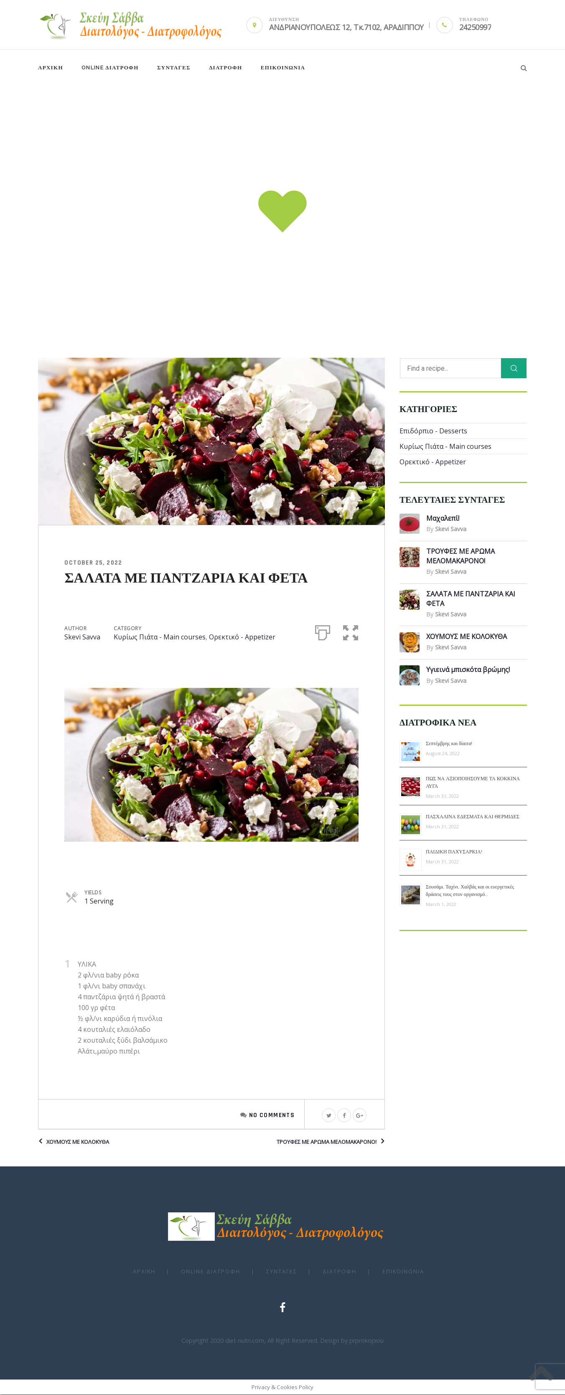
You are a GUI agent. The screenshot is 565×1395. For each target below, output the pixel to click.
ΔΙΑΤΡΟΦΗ (225, 68)
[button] (351, 631)
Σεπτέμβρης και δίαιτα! (449, 744)
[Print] (322, 631)
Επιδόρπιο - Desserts (433, 431)
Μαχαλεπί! (442, 518)
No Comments (272, 1115)
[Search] (514, 369)
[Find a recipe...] (450, 369)
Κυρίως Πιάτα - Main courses (160, 637)
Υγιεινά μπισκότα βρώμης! (468, 670)
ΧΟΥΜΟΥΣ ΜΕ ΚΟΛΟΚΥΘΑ (77, 1142)
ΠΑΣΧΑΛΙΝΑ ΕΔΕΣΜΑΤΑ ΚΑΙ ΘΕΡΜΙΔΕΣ (472, 817)
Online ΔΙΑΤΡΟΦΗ (109, 68)
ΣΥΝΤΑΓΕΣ (174, 68)
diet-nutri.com (244, 1341)
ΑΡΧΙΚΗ (50, 68)
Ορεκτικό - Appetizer (242, 637)
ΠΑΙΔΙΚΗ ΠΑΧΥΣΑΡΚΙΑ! (454, 852)
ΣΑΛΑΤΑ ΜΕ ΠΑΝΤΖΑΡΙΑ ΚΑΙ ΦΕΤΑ (186, 579)
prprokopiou (366, 1341)
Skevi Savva (82, 637)
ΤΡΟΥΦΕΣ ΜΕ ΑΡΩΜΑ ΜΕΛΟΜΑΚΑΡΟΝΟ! (327, 1142)
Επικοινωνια (283, 68)
